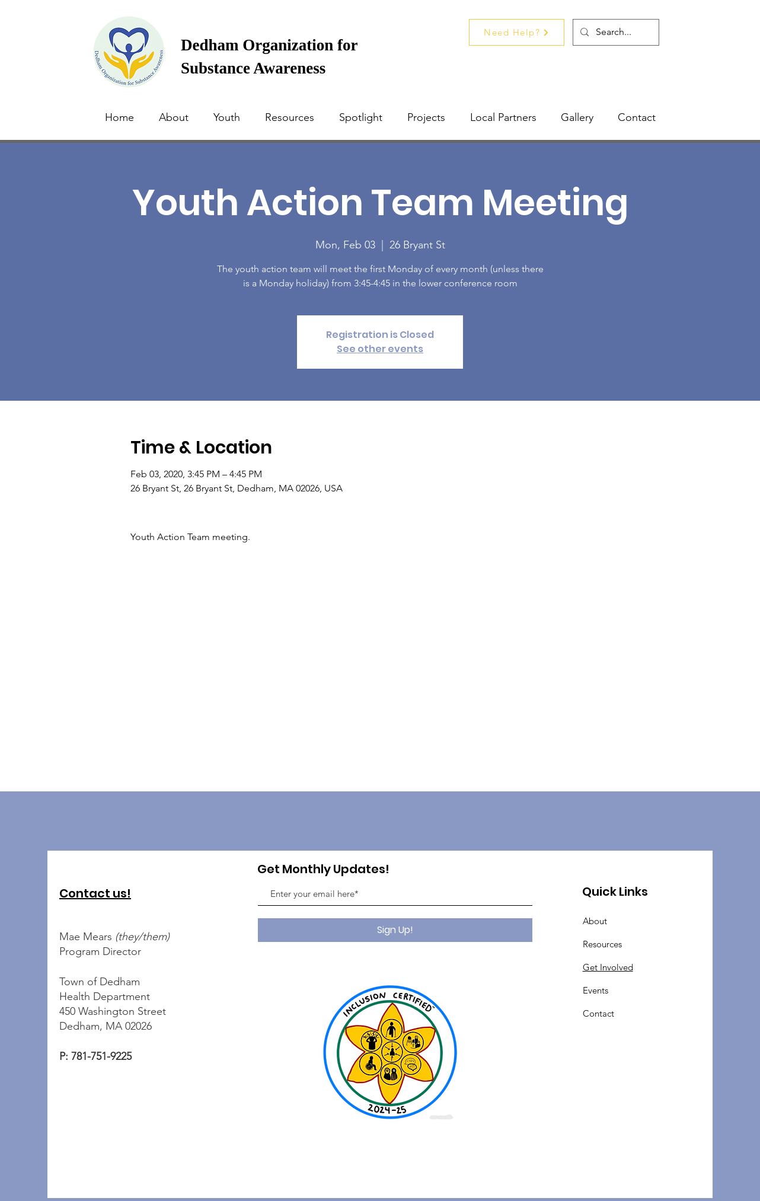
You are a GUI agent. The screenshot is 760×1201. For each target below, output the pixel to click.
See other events (380, 349)
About (595, 921)
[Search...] (615, 32)
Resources (602, 944)
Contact (598, 1013)
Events (595, 990)
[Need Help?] (516, 32)
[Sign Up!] (395, 930)
